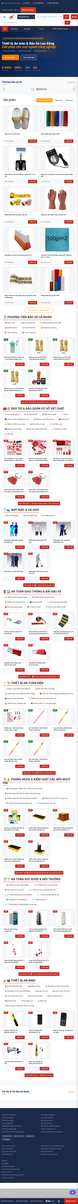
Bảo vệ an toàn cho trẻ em (14, 996)
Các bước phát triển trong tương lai (13, 1132)
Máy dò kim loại (10, 1001)
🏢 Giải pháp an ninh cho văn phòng (17, 991)
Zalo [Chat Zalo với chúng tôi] (17, 10)
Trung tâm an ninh (41, 991)
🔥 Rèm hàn (9, 434)
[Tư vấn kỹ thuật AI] (73, 1192)
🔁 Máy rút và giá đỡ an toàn (44, 419)
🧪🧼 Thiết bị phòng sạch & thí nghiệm (18, 895)
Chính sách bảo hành (8, 1146)
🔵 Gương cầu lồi (36, 602)
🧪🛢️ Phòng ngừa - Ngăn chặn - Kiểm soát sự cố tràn (23, 788)
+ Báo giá (32, 141)
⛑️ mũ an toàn (10, 323)
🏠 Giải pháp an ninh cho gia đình (57, 986)
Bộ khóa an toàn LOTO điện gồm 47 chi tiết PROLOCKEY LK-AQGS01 (38, 460)
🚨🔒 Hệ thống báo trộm (13, 986)
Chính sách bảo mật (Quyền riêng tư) (52, 1146)
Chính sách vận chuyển (9, 1151)
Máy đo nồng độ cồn (54, 996)
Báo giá (19, 364)
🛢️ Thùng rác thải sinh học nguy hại (54, 798)
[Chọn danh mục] (26, 17)
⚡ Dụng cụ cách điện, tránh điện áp (17, 689)
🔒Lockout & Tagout (12, 414)
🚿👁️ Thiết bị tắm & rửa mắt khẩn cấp (18, 803)
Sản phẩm (9, 100)
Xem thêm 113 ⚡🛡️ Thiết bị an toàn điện (39, 773)
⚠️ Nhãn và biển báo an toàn (15, 424)
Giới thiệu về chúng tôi (9, 1115)
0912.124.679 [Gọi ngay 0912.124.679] (7, 10)
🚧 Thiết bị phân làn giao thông (43, 597)
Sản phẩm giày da (48, 515)
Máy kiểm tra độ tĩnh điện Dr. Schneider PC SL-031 (20, 175)
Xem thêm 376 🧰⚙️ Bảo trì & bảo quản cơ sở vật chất (39, 503)
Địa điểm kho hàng (8, 1178)
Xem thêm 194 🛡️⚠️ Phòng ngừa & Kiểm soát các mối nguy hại (39, 873)
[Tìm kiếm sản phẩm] (47, 17)
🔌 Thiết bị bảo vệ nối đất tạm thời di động (20, 693)
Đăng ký (4, 1161)
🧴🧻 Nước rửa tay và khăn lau (48, 895)
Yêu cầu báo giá (28, 57)
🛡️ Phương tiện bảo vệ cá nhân (27, 317)
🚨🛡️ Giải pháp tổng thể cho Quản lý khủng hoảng (22, 793)
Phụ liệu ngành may (30, 515)
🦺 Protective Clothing (49, 328)
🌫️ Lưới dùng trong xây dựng (57, 602)
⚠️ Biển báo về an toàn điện (45, 689)
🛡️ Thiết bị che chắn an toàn (55, 607)
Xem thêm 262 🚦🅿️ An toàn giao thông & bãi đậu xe (39, 677)
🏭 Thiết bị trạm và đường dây (15, 703)
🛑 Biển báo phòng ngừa (13, 607)
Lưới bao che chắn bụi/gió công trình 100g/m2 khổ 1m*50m (56, 256)
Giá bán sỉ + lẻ (6, 1172)
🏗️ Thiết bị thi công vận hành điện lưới (42, 698)
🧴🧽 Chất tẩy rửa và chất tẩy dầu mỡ (42, 890)
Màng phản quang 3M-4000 (50, 295)
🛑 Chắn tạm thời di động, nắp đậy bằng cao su (56, 693)
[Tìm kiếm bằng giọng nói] (61, 17)
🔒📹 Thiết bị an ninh (19, 980)
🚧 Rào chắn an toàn (37, 424)
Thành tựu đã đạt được (9, 1129)
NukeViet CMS (48, 1191)
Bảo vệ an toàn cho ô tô (61, 991)
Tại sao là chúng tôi (8, 1117)
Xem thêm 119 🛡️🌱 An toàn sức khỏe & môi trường (38, 974)
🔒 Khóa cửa (42, 1001)
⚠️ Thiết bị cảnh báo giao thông (16, 597)
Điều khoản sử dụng (9, 1193)
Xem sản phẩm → (10, 57)
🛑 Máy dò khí (64, 419)
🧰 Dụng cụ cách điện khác (14, 698)
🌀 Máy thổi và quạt (49, 414)
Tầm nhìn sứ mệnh (8, 1120)
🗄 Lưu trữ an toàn (30, 414)
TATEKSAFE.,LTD (66, 1191)
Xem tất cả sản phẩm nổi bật (39, 310)
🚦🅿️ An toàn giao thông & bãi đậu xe (32, 591)
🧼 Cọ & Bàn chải (55, 424)
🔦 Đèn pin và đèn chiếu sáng (36, 429)
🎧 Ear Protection (11, 328)
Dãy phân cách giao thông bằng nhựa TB (18, 255)
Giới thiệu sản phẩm (8, 1166)
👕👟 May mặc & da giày (21, 510)
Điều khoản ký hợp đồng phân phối (13, 1175)
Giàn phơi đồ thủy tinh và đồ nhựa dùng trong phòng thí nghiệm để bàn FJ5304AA (62, 931)
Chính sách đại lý (7, 1154)
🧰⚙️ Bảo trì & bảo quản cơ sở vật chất (33, 408)
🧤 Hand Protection (29, 328)
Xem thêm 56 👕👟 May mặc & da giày (39, 585)
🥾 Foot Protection (29, 332)
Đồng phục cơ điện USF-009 (13, 571)
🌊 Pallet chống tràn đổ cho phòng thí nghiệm (21, 798)
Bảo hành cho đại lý (47, 1151)
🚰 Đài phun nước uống (13, 429)
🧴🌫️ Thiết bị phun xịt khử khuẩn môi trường (20, 904)
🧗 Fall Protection (11, 332)
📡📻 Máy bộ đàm (33, 986)
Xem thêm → (72, 1092)
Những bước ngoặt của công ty (50, 1126)
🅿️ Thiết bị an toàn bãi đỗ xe (15, 602)
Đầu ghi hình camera (35, 996)
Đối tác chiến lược (7, 1123)
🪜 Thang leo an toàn (59, 429)
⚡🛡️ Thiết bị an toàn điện (23, 683)
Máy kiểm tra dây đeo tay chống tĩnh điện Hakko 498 (57, 175)
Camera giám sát (27, 1001)
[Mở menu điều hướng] (4, 16)
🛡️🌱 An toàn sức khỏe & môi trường (31, 879)
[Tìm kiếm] (66, 17)
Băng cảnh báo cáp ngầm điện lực (16, 215)
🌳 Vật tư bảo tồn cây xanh (14, 890)
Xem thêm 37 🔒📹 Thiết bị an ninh (38, 1075)
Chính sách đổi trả (7, 1149)
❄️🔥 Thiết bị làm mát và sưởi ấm (46, 885)
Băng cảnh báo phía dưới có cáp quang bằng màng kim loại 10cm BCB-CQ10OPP (39, 634)
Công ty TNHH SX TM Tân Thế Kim (25, 1191)
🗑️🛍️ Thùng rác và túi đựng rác (16, 900)
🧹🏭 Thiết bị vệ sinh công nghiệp (17, 885)
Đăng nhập (5, 1163)
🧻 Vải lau (64, 414)
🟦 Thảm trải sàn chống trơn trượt (17, 419)
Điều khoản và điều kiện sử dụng (51, 1149)
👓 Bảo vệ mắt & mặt (27, 323)
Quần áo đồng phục (12, 515)
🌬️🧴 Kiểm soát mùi (39, 900)
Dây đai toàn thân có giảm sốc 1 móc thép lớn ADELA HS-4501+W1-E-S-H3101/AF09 (14, 359)
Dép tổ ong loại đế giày (12, 134)
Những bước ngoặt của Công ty (12, 1126)
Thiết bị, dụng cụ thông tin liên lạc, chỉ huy (19, 1006)
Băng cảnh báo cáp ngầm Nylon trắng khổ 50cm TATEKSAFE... (20, 296)
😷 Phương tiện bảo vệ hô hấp (50, 323)
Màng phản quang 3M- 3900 (50, 134)
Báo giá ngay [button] (28, 10)
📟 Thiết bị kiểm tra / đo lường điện (43, 703)
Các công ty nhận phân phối (10, 1169)
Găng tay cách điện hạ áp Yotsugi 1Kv (53, 215)
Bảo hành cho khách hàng (49, 1154)
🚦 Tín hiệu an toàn (34, 607)
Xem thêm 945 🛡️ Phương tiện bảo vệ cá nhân (39, 402)
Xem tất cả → (71, 82)
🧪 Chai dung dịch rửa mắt (46, 803)
